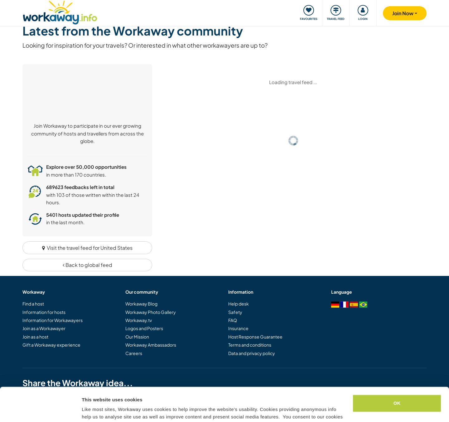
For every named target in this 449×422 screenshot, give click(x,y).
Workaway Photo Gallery (150, 312)
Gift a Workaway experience (51, 345)
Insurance (238, 328)
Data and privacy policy (251, 353)
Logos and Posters (144, 328)
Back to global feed (87, 265)
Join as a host (35, 336)
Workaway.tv (138, 320)
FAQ (232, 320)
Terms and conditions (249, 345)
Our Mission (137, 336)
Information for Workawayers (52, 320)
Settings (91, 409)
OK (397, 371)
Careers (133, 353)
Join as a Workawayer (43, 328)
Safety (235, 312)
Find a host (33, 303)
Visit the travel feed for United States (87, 247)
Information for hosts (43, 312)
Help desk (238, 303)
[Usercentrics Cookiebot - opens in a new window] (40, 410)
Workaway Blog (141, 303)
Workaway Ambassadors (150, 345)
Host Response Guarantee (255, 336)
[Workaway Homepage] (60, 12)
